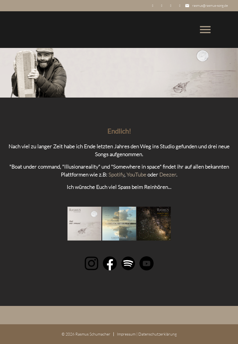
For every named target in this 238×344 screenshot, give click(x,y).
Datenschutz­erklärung (157, 334)
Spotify (116, 174)
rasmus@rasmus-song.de (210, 5)
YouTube (136, 174)
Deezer (167, 174)
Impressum (126, 334)
